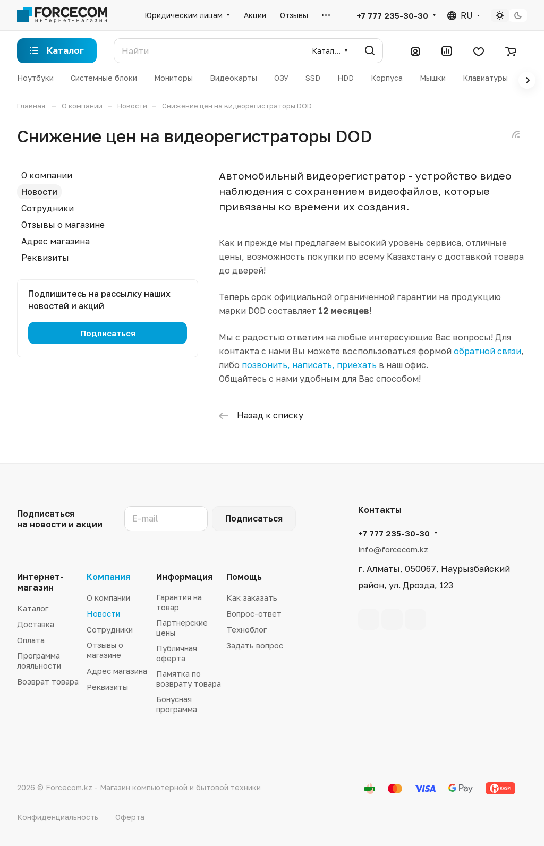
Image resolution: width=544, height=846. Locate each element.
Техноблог (246, 629)
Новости (39, 191)
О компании (46, 175)
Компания (108, 576)
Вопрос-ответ (254, 613)
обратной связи (487, 351)
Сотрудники (47, 208)
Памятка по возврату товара (188, 678)
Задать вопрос (254, 645)
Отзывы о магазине (63, 224)
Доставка (35, 624)
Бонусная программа (176, 704)
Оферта (129, 817)
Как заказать (251, 597)
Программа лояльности (39, 660)
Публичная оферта (176, 653)
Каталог (32, 608)
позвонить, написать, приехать (309, 365)
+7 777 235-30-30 (392, 15)
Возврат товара (48, 681)
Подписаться (254, 518)
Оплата (31, 640)
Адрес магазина (55, 241)
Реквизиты (45, 257)
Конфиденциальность (57, 817)
